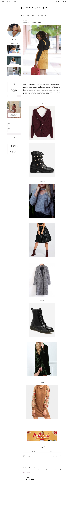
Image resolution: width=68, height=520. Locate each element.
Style (20, 15)
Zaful (54, 86)
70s (14, 83)
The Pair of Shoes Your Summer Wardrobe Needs (14, 64)
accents (14, 85)
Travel (47, 15)
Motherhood (40, 15)
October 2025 (14, 150)
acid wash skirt (14, 90)
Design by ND (63, 517)
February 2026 (14, 146)
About (10, 1)
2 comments (51, 451)
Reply (24, 474)
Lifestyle (34, 15)
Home (3, 1)
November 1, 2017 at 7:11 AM (29, 467)
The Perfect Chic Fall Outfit (32, 456)
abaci (14, 84)
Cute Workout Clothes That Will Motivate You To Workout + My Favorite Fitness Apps (14, 53)
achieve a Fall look (14, 88)
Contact (15, 1)
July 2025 (14, 152)
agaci (14, 91)
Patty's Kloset (34, 8)
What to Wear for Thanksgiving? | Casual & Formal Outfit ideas (14, 115)
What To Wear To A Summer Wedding (14, 76)
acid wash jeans (14, 89)
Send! (14, 133)
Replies (27, 477)
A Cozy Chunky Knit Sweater (52, 456)
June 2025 (14, 153)
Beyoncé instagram (26, 472)
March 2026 (14, 145)
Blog (7, 1)
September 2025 (14, 151)
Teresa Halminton (28, 466)
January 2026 (14, 147)
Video (24, 15)
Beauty (28, 15)
